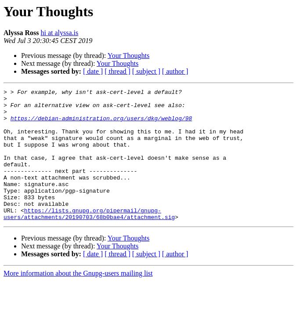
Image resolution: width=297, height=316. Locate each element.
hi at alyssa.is (59, 32)
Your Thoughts (128, 55)
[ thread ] (117, 71)
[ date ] (93, 71)
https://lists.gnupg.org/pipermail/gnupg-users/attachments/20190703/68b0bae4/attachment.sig (89, 239)
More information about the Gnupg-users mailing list (78, 299)
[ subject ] (146, 71)
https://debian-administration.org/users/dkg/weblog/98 (101, 125)
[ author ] (175, 71)
